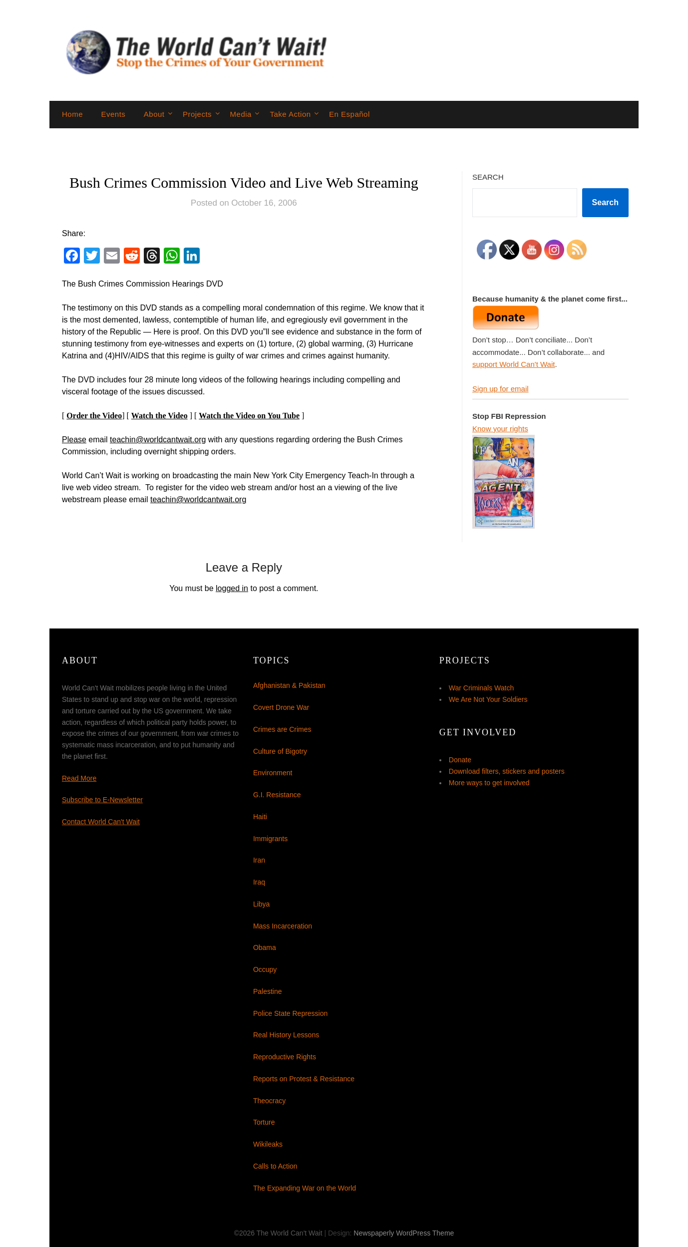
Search (488, 177)
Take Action (290, 114)
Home (72, 114)
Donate (460, 760)
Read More (79, 778)
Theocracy (269, 1101)
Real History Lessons (286, 1035)
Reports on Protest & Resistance (303, 1079)
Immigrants (270, 839)
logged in (232, 588)
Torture (264, 1122)
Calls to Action (275, 1166)
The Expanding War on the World (304, 1188)
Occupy (265, 969)
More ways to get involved (489, 783)
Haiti (260, 817)
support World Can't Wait (513, 364)
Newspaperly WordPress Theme (403, 1233)
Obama (264, 947)
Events (113, 114)
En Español (349, 114)
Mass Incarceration (282, 926)
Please (74, 439)
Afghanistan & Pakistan (289, 685)
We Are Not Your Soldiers (488, 699)
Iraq (259, 882)
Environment (273, 773)
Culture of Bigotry (280, 751)
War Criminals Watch (481, 688)
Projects (197, 114)
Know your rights (500, 428)
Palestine (267, 991)
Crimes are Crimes (282, 729)
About (154, 114)
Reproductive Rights (284, 1057)
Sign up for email (500, 388)
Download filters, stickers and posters (507, 771)
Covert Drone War (281, 707)
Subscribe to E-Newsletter (102, 800)
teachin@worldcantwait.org (158, 439)
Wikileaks (268, 1144)
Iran (259, 860)
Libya (261, 904)
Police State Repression (290, 1013)
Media (241, 114)
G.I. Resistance (277, 795)
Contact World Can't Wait (101, 822)
